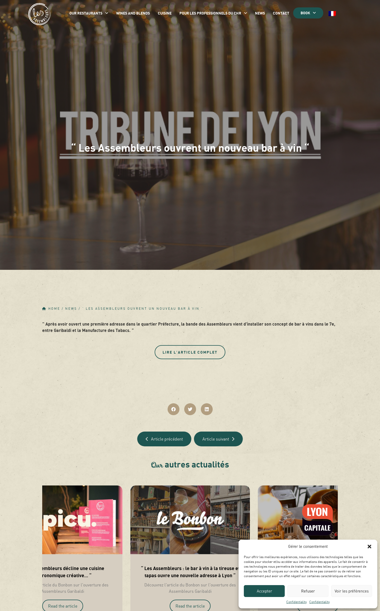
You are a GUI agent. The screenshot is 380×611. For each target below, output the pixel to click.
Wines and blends (133, 13)
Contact (281, 13)
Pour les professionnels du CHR (213, 13)
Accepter (264, 591)
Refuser (308, 591)
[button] (369, 546)
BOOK (308, 13)
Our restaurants (88, 13)
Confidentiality (296, 602)
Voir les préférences (352, 591)
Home (54, 309)
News (260, 13)
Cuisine (165, 13)
